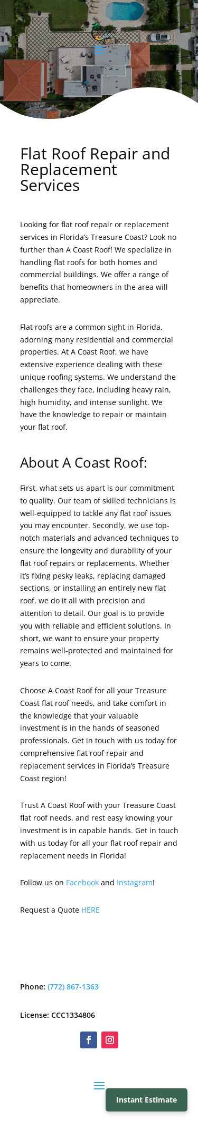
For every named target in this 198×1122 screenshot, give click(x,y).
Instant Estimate (146, 1100)
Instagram (135, 882)
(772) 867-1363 (73, 987)
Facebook (82, 882)
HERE (90, 910)
